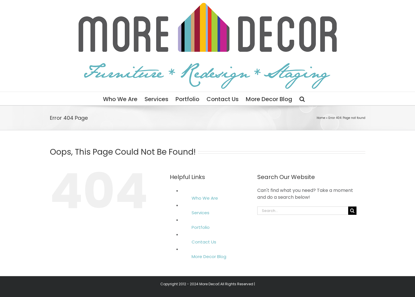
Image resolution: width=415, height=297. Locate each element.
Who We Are (205, 198)
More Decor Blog (209, 256)
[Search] (352, 210)
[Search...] (302, 210)
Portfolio (201, 227)
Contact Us (204, 242)
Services (200, 213)
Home (321, 118)
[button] (302, 98)
